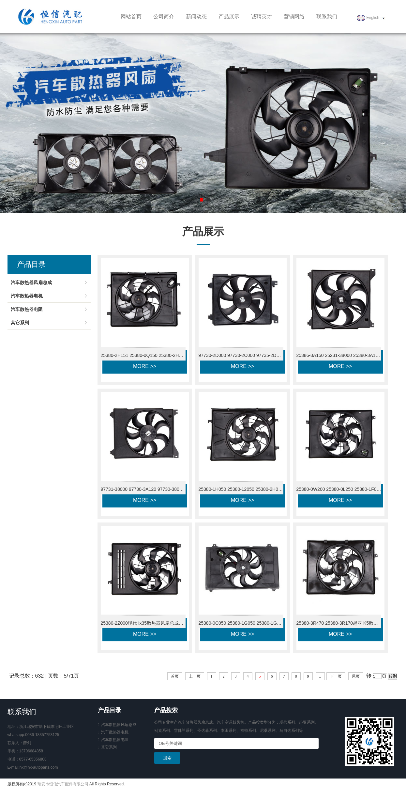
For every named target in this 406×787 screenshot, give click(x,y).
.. (320, 676)
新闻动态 (196, 16)
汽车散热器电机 (27, 295)
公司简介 (163, 16)
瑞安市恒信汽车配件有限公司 (63, 784)
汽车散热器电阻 (27, 309)
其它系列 (20, 322)
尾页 (356, 676)
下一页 (336, 676)
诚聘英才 (261, 16)
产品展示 (228, 16)
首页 (175, 676)
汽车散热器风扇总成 (31, 282)
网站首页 (131, 16)
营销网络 (294, 16)
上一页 (195, 676)
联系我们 (326, 16)
